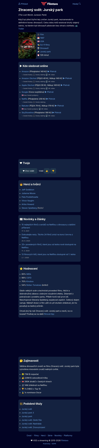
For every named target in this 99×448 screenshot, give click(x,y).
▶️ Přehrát (51, 71)
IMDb (28, 274)
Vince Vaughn (28, 200)
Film (42, 34)
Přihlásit (23, 4)
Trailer (21, 29)
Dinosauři (44, 48)
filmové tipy (49, 314)
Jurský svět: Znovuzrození (33, 427)
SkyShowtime (28, 112)
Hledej (76, 4)
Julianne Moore (28, 193)
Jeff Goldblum (28, 189)
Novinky (58, 435)
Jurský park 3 (28, 413)
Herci (43, 435)
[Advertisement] (49, 139)
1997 (42, 38)
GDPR (54, 444)
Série (50, 435)
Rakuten (25, 106)
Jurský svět (27, 409)
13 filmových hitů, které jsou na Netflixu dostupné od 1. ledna (49, 254)
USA (42, 41)
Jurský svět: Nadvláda (31, 423)
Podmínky (46, 444)
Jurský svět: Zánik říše (32, 420)
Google (25, 92)
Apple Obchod (28, 85)
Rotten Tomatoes (33, 285)
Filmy (36, 435)
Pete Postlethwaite (30, 197)
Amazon (25, 71)
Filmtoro (64, 440)
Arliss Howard (28, 204)
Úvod (29, 435)
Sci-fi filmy (45, 45)
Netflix (24, 99)
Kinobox (30, 281)
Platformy (68, 435)
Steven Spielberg (29, 208)
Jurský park (45, 51)
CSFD (28, 278)
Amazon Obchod (29, 78)
